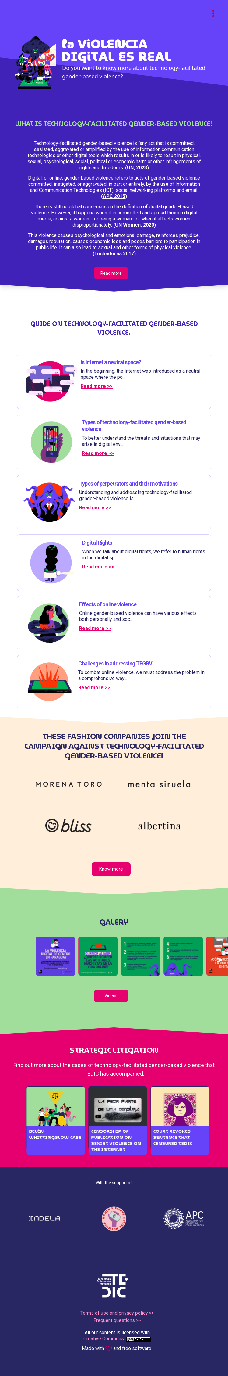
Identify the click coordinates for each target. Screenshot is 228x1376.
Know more (111, 869)
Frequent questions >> (117, 1320)
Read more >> (97, 386)
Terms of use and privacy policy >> (117, 1313)
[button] (61, 956)
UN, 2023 (137, 167)
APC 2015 (114, 196)
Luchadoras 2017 (114, 253)
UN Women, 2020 (134, 225)
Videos (111, 995)
